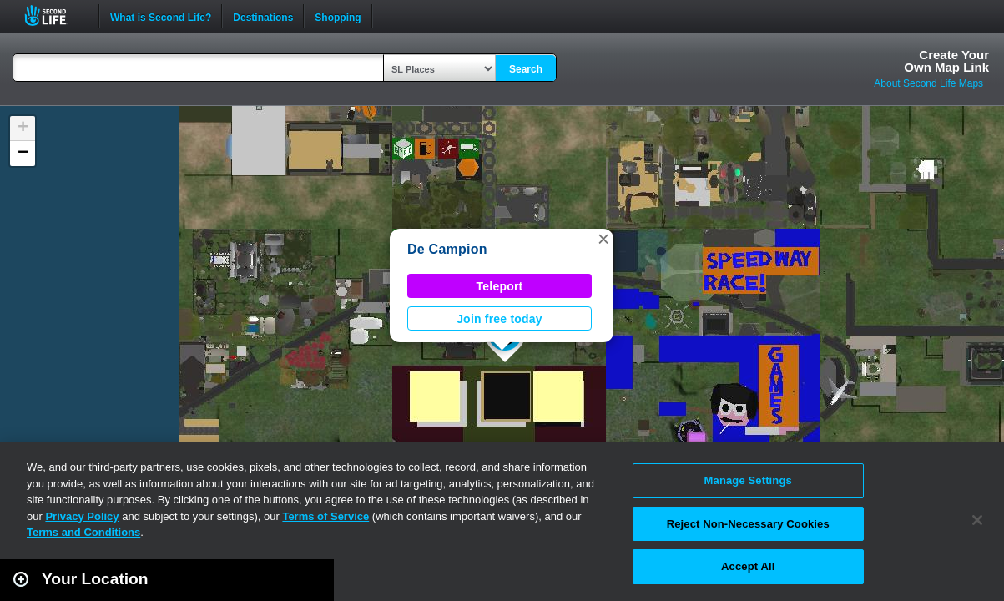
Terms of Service (325, 516)
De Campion (447, 249)
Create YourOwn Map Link (946, 61)
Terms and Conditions (83, 532)
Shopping (338, 16)
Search (525, 69)
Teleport (500, 286)
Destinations (263, 16)
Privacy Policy (82, 516)
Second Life (54, 15)
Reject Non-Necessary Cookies (748, 524)
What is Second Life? (160, 16)
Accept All (747, 566)
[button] (603, 239)
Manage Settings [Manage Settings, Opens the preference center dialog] (748, 480)
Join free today (499, 319)
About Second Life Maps (928, 83)
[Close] (977, 520)
